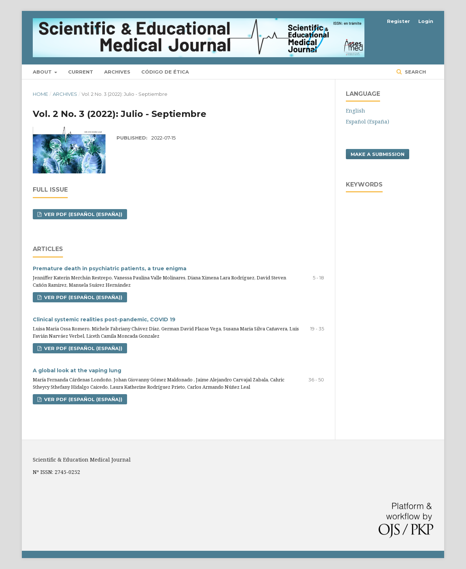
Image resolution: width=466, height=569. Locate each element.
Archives (117, 72)
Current (80, 72)
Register (398, 21)
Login (425, 21)
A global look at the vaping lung (77, 370)
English (355, 110)
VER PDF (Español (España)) (82, 214)
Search (414, 72)
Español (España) (367, 121)
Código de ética (165, 72)
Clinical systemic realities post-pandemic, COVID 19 (104, 319)
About (43, 72)
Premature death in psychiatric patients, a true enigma (109, 268)
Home (40, 94)
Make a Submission (377, 154)
